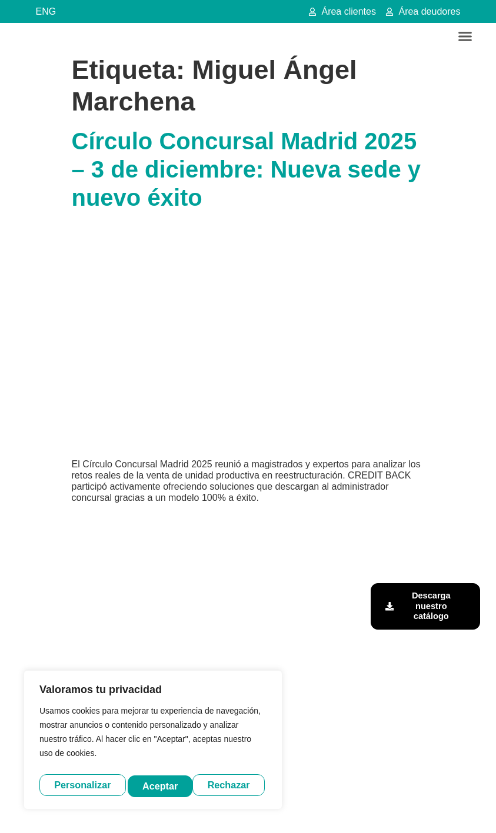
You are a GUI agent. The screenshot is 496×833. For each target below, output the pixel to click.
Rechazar (164, 785)
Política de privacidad (270, 811)
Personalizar (82, 785)
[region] (153, 741)
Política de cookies (344, 811)
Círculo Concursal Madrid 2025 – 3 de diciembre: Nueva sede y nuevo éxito (246, 169)
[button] (465, 36)
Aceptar (235, 785)
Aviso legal (209, 811)
